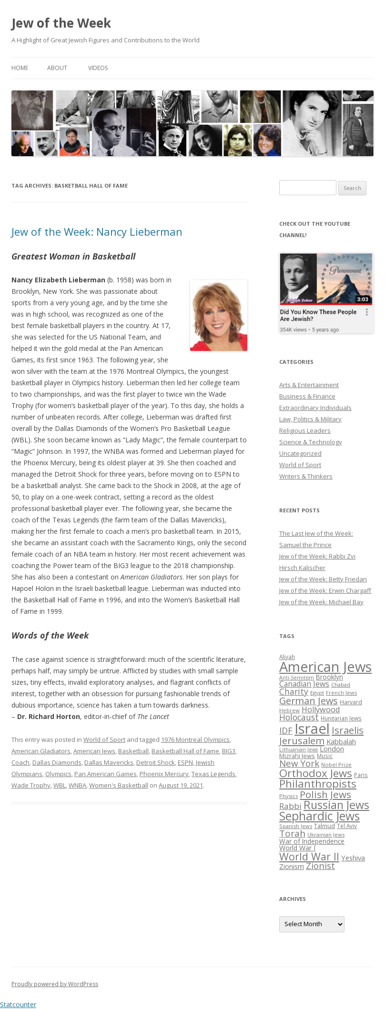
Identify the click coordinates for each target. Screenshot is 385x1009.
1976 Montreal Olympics (195, 739)
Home (19, 68)
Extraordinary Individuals (315, 407)
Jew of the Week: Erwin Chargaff (325, 590)
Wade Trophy (31, 785)
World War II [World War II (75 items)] (309, 856)
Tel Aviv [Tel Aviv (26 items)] (347, 825)
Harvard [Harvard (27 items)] (351, 702)
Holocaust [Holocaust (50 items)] (299, 717)
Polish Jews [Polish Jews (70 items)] (325, 794)
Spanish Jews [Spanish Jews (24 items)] (295, 825)
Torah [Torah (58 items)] (292, 833)
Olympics (58, 773)
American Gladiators (41, 751)
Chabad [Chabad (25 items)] (340, 684)
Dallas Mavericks (108, 762)
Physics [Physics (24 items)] (288, 795)
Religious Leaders (305, 430)
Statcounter (18, 1004)
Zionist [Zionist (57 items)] (320, 865)
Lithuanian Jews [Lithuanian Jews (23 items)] (298, 749)
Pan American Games (105, 773)
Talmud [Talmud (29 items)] (324, 825)
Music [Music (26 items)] (325, 755)
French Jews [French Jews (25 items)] (341, 692)
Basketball (133, 751)
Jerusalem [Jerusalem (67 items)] (301, 740)
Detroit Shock (155, 762)
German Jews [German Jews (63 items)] (308, 700)
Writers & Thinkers (306, 476)
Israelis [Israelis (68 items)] (348, 730)
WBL (59, 785)
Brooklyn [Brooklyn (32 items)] (329, 676)
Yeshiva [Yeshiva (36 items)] (353, 857)
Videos (98, 68)
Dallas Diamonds (56, 762)
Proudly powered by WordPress (54, 984)
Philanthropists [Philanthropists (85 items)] (317, 783)
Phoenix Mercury (164, 773)
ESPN (185, 762)
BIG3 (228, 751)
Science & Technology (310, 442)
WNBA (77, 785)
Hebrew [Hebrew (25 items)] (289, 710)
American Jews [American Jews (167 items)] (325, 666)
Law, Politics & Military (310, 419)
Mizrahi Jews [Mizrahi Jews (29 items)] (297, 755)
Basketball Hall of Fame (185, 751)
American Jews (94, 751)
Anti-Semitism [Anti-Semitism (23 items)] (296, 677)
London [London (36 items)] (332, 748)
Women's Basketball (118, 785)
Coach (20, 762)
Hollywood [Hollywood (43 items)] (321, 709)
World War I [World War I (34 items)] (297, 847)
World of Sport (104, 739)
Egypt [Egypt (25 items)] (317, 692)
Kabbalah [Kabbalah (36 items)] (341, 741)
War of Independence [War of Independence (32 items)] (311, 841)
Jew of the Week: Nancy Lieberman (96, 231)
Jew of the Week (61, 22)
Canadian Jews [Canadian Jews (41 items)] (304, 684)
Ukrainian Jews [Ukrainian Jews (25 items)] (325, 834)
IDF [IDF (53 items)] (286, 730)
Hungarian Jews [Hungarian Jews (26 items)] (341, 718)
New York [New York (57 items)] (299, 763)
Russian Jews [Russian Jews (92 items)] (336, 804)
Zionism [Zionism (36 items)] (291, 866)
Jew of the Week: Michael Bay (321, 602)
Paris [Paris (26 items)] (361, 775)
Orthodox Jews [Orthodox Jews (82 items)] (315, 773)
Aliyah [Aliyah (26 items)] (287, 656)
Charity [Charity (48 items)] (293, 691)
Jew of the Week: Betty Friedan (323, 579)
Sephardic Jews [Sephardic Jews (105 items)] (319, 816)
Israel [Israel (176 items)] (312, 728)
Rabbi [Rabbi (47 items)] (290, 805)
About (57, 68)
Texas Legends (213, 773)
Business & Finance (307, 396)
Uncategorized (300, 453)
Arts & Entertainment (309, 384)
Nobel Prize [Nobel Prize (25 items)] (336, 764)
